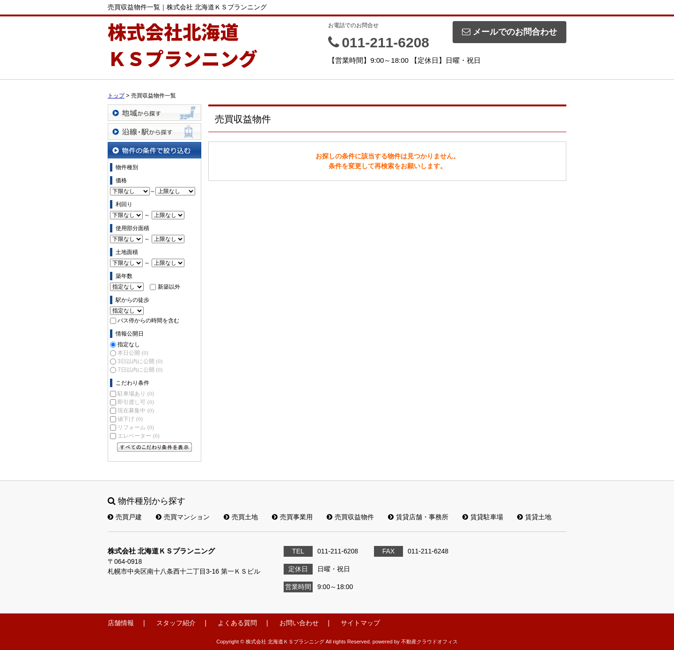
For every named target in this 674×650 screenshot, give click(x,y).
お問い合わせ (299, 623)
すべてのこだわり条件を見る (154, 447)
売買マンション (183, 517)
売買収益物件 (350, 517)
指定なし (128, 344)
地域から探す (154, 113)
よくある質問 (237, 623)
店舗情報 (121, 623)
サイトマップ (360, 623)
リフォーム (135, 427)
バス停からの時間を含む (148, 320)
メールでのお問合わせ (509, 32)
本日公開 (132, 353)
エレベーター (138, 436)
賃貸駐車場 (482, 517)
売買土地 (241, 517)
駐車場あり (135, 393)
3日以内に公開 (139, 361)
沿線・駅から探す (154, 131)
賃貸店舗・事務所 (418, 517)
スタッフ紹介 (176, 623)
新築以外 (169, 287)
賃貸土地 (534, 517)
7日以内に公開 (139, 369)
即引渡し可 (135, 402)
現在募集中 (135, 410)
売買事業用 (292, 517)
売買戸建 (125, 517)
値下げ (129, 419)
